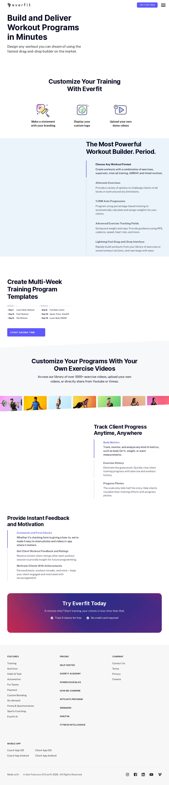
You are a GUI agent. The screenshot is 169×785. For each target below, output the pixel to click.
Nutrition (12, 668)
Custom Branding (17, 695)
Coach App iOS (15, 750)
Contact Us (118, 663)
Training (12, 663)
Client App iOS (43, 750)
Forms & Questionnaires (20, 705)
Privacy (116, 673)
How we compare (70, 690)
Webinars (65, 708)
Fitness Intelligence (73, 724)
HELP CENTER (67, 665)
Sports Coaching (16, 711)
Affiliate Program (71, 699)
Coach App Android (18, 755)
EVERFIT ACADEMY (70, 673)
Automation (14, 679)
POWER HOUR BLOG (70, 682)
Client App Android (45, 755)
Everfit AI (12, 716)
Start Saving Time (26, 332)
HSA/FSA (64, 716)
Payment (12, 690)
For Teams (13, 684)
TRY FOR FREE (147, 5)
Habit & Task (14, 673)
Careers (116, 679)
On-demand (13, 700)
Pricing (64, 656)
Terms (115, 668)
